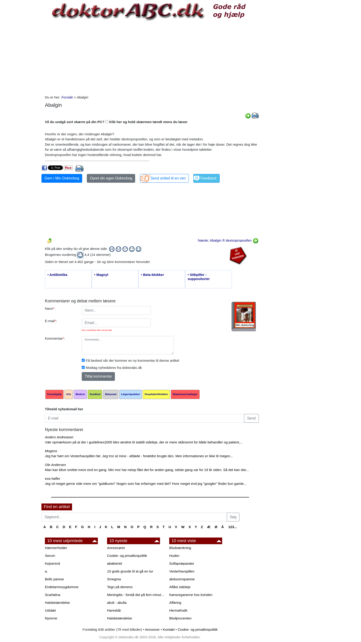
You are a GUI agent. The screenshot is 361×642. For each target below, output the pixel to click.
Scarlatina (52, 595)
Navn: (50, 308)
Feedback (209, 178)
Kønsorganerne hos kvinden (191, 595)
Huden (174, 556)
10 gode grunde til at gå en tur (130, 571)
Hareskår (114, 610)
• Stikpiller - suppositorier (199, 277)
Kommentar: (55, 338)
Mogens (51, 451)
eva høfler (52, 478)
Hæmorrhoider (56, 548)
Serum (50, 556)
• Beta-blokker (152, 275)
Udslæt (50, 610)
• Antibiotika (57, 275)
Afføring (175, 602)
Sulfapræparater (181, 563)
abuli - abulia (117, 602)
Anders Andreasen (59, 437)
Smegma (114, 579)
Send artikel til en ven (168, 178)
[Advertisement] (152, 58)
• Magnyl (101, 275)
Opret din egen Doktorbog (111, 178)
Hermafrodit (178, 610)
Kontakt (169, 629)
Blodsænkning (180, 548)
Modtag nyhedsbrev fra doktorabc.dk (114, 368)
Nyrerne (51, 618)
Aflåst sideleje (180, 587)
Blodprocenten (180, 618)
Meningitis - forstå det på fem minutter (136, 595)
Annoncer (152, 629)
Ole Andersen (55, 465)
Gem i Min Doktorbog (61, 178)
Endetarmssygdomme (62, 587)
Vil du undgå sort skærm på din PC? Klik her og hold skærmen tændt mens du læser (116, 122)
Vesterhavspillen (181, 571)
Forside (67, 97)
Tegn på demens (120, 587)
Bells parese (54, 579)
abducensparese (182, 579)
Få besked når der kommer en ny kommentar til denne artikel (132, 360)
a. (46, 571)
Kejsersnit (52, 563)
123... (232, 527)
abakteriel (114, 563)
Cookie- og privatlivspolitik (127, 556)
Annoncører (116, 548)
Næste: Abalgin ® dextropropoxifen (228, 240)
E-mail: (51, 321)
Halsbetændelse (57, 602)
